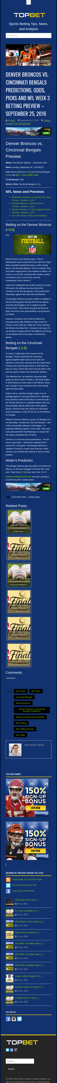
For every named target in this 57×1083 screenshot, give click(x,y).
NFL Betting (21, 723)
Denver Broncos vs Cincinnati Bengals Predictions (32, 710)
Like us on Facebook (23, 891)
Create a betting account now (18, 477)
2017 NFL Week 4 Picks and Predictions (29, 215)
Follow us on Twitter (24, 885)
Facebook (11, 1050)
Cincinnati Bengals (24, 697)
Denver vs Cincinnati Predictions (30, 717)
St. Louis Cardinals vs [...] (27, 911)
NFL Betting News (23, 123)
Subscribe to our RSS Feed (27, 879)
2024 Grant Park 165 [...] (26, 900)
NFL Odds (20, 735)
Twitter (7, 1050)
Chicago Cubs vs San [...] (27, 998)
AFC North (20, 691)
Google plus (15, 1050)
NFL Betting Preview (25, 729)
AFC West (35, 691)
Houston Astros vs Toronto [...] (29, 987)
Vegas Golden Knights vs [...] (28, 976)
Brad (13, 120)
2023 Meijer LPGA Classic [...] (29, 921)
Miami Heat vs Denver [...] (27, 932)
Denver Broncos (23, 703)
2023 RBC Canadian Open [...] (29, 943)
